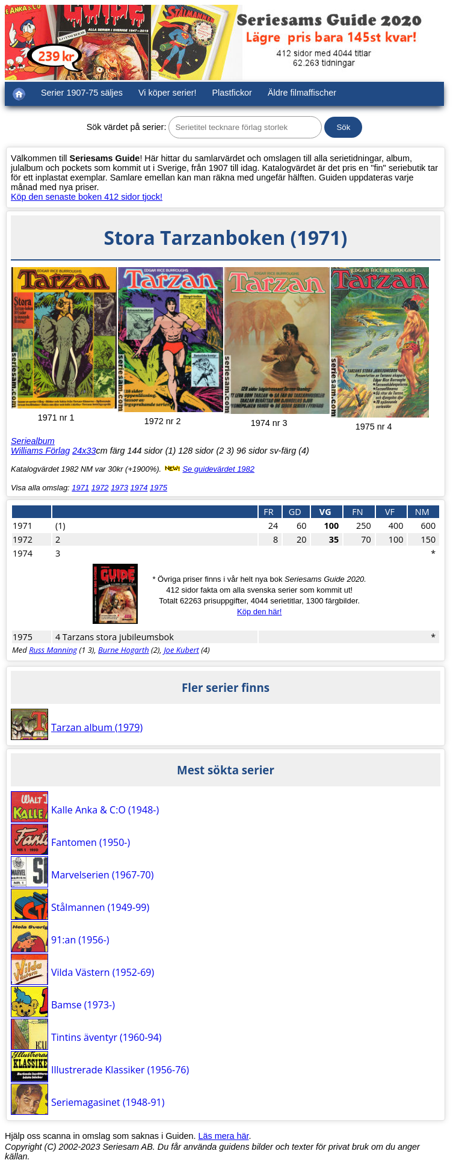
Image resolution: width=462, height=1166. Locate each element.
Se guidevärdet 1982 (218, 468)
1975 (158, 487)
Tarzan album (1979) (97, 727)
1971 (80, 487)
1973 (119, 487)
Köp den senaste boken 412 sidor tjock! (86, 197)
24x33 (84, 450)
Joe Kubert (181, 649)
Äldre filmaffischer (302, 92)
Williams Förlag (40, 450)
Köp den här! (259, 611)
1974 (139, 487)
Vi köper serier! (167, 92)
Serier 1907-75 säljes (82, 92)
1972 (100, 487)
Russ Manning (53, 649)
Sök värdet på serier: (127, 127)
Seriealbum (33, 441)
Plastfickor (232, 92)
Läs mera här (224, 1136)
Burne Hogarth (123, 649)
